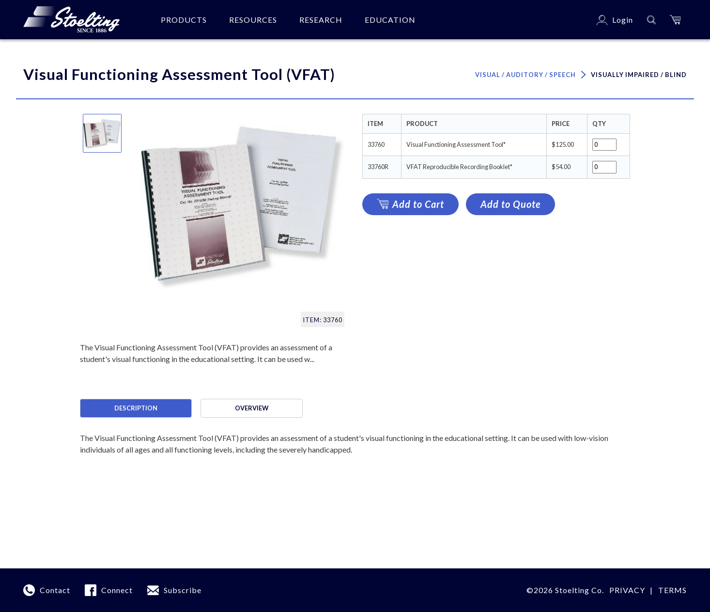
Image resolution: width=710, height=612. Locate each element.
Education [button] (390, 19)
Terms (672, 590)
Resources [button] (253, 19)
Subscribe (182, 590)
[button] (675, 19)
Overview (251, 408)
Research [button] (320, 19)
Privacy (627, 590)
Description (135, 408)
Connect (117, 590)
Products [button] (184, 19)
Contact (55, 590)
